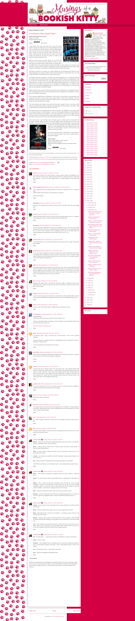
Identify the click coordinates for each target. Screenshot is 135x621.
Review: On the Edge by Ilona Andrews (94, 234)
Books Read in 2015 (92, 136)
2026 (88, 163)
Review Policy (33, 25)
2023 (88, 170)
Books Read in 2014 (92, 138)
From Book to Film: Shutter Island (93, 238)
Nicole (34, 395)
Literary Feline (37, 439)
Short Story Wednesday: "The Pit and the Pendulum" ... (94, 257)
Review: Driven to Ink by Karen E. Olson (94, 269)
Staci (34, 281)
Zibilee (35, 265)
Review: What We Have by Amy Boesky (94, 261)
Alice (34, 428)
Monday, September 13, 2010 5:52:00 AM (50, 203)
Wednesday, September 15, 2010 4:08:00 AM (47, 333)
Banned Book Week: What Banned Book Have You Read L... (95, 226)
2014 (88, 191)
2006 (88, 304)
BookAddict (36, 352)
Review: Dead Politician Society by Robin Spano (95, 247)
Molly (34, 333)
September (91, 209)
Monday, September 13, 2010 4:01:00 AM (59, 187)
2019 (88, 179)
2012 (88, 196)
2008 (88, 300)
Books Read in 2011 (92, 144)
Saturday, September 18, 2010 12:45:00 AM (51, 384)
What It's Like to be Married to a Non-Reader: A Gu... (93, 252)
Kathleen (35, 293)
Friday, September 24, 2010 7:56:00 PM (46, 417)
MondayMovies (46, 164)
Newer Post (32, 611)
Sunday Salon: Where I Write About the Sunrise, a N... (95, 243)
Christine (35, 404)
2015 (88, 189)
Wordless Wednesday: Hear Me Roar (94, 217)
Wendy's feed (44, 159)
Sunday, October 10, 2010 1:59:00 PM (52, 503)
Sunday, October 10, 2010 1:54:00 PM (52, 471)
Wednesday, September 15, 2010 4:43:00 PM (51, 352)
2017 (88, 184)
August (90, 278)
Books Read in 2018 (92, 131)
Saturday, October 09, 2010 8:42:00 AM (46, 428)
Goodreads (88, 90)
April (89, 287)
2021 (88, 174)
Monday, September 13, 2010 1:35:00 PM (46, 281)
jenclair (35, 214)
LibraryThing (88, 92)
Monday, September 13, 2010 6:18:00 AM (48, 214)
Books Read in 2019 (92, 129)
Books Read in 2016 (92, 134)
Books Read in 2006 (92, 154)
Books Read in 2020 (92, 127)
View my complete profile (91, 58)
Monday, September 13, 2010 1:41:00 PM (48, 293)
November (91, 205)
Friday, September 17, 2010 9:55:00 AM (48, 366)
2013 (88, 193)
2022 (88, 172)
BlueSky (87, 98)
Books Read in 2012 (92, 142)
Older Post (76, 611)
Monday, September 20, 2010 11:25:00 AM (49, 404)
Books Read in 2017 (92, 133)
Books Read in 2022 (92, 123)
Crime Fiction (38, 164)
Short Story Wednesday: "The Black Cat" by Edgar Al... (94, 274)
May (89, 285)
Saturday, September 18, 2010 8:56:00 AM (47, 395)
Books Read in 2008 (92, 150)
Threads (87, 95)
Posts (88, 111)
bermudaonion (37, 239)
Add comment (33, 558)
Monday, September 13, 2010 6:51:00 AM (50, 225)
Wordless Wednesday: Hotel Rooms (94, 230)
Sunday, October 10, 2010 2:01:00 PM (52, 534)
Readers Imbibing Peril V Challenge (94, 265)
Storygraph (88, 87)
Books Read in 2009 (92, 148)
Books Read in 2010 (92, 146)
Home (54, 611)
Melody (35, 173)
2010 (88, 200)
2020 (88, 177)
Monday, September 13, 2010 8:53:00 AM (47, 265)
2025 (88, 165)
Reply (34, 182)
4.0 (33, 164)
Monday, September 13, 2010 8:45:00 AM (51, 250)
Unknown (35, 366)
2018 (88, 181)
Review (52, 164)
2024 (88, 167)
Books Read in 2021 (92, 125)
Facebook (87, 101)
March (90, 290)
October (90, 207)
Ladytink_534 (36, 384)
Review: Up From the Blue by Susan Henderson (95, 221)
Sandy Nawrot (37, 250)
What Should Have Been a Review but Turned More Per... (95, 213)
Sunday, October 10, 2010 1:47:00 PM (52, 439)
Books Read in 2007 (92, 152)
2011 (88, 198)
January (90, 294)
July (89, 280)
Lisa (34, 417)
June (89, 283)
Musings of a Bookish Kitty (45, 157)
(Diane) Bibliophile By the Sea (41, 187)
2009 (88, 297)
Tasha (34, 304)
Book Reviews (44, 25)
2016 (88, 186)
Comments (89, 113)
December (91, 202)
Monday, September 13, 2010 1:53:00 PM (47, 304)
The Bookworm (37, 314)
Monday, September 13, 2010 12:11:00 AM (48, 173)
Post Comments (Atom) (57, 616)
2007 (88, 302)
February (90, 292)
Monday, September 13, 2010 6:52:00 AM (51, 239)
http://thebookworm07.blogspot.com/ (42, 326)
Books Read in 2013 (92, 140)
